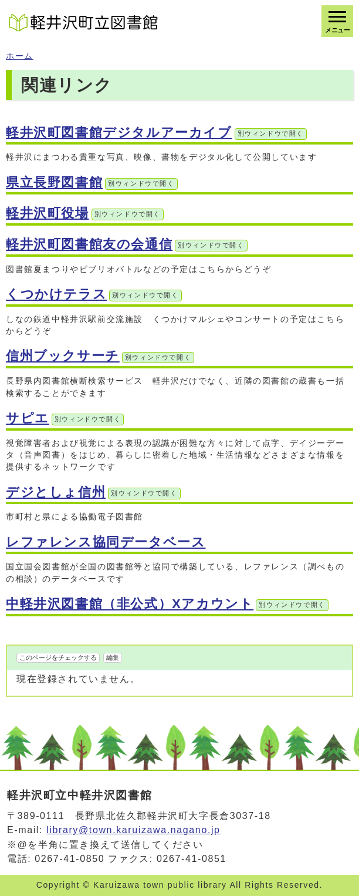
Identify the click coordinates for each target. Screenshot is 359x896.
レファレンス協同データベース (105, 542)
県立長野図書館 (92, 182)
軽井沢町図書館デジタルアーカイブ (156, 132)
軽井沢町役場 (85, 213)
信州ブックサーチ (100, 355)
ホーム (19, 56)
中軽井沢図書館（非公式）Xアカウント (167, 603)
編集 (112, 657)
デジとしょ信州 (93, 492)
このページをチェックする (58, 657)
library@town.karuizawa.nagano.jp (133, 829)
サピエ (65, 418)
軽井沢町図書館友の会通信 (127, 244)
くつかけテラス (94, 294)
